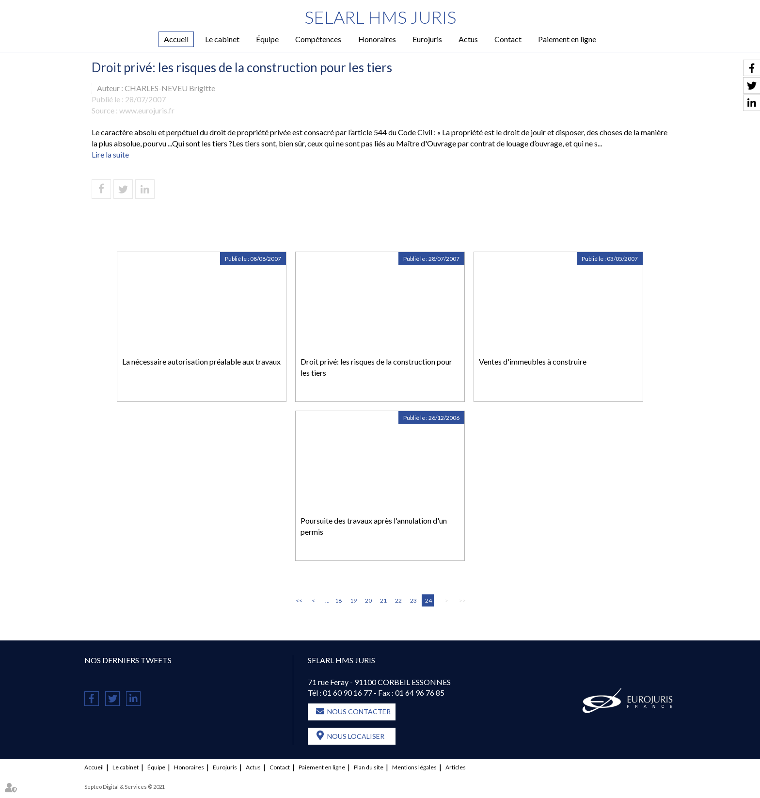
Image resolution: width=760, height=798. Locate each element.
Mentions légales (414, 767)
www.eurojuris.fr (146, 110)
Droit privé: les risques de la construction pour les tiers (376, 367)
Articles (455, 767)
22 (398, 600)
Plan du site (368, 767)
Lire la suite (110, 154)
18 (338, 600)
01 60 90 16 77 (347, 692)
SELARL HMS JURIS (380, 17)
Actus (468, 39)
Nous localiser (355, 736)
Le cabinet (222, 39)
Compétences (318, 39)
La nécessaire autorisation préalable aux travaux (201, 361)
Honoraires (377, 39)
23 (413, 600)
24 (428, 600)
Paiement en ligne (567, 39)
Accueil (176, 39)
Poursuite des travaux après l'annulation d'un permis (374, 526)
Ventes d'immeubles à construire (532, 361)
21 (383, 600)
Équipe (267, 39)
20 (368, 600)
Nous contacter (359, 711)
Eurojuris (427, 39)
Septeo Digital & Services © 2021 (124, 786)
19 (353, 600)
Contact (508, 39)
